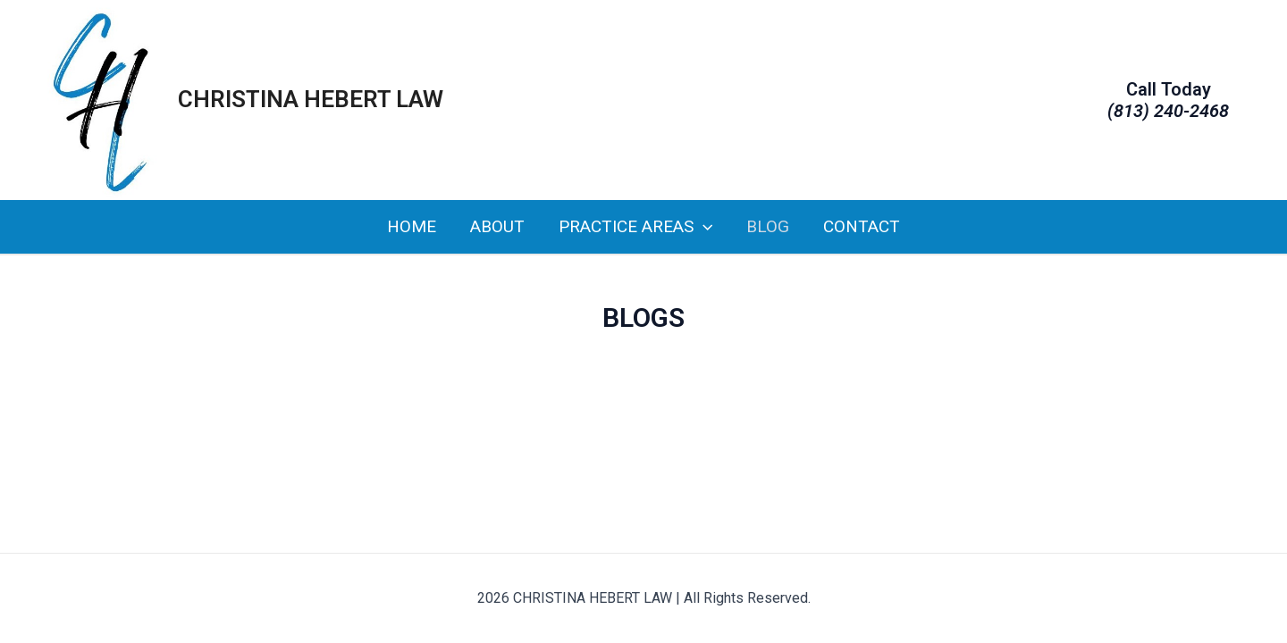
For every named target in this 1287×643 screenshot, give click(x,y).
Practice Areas (635, 227)
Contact (861, 226)
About (497, 226)
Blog (767, 226)
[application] (703, 227)
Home (411, 226)
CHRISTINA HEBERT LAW (310, 99)
